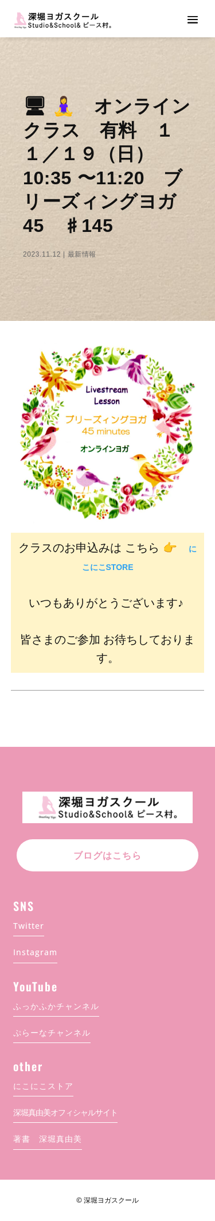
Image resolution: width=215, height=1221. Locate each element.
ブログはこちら (107, 855)
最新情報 (82, 254)
